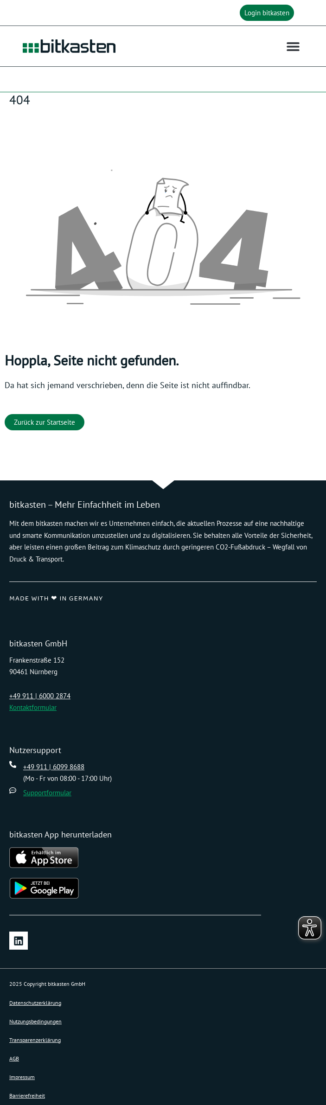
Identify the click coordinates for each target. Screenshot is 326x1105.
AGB (14, 1058)
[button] (269, 13)
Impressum (22, 1076)
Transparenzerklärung (35, 1039)
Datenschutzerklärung (35, 1002)
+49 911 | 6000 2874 (39, 695)
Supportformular (47, 792)
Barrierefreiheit (27, 1095)
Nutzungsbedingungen (35, 1021)
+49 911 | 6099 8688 (53, 766)
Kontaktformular (33, 707)
